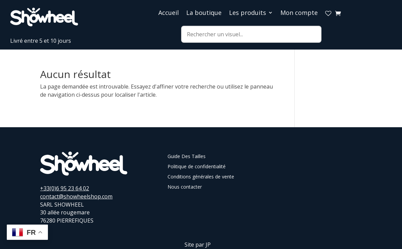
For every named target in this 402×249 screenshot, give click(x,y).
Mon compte (299, 13)
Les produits (247, 13)
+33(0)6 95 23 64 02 (64, 188)
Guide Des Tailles (187, 156)
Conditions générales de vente (201, 177)
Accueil (168, 13)
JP (208, 244)
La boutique (204, 13)
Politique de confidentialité (197, 167)
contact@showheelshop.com (76, 196)
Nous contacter (185, 187)
